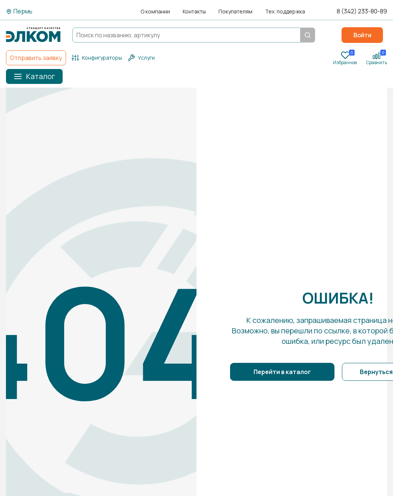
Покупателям (235, 12)
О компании (155, 12)
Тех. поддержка (285, 12)
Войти (362, 35)
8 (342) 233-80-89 (362, 11)
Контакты (194, 12)
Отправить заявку (36, 58)
